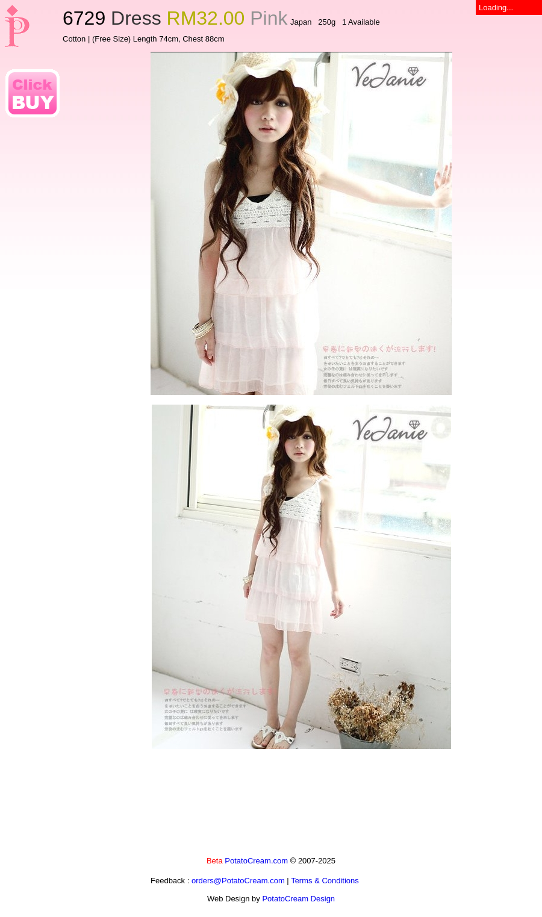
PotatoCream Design (298, 898)
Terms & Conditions (325, 880)
